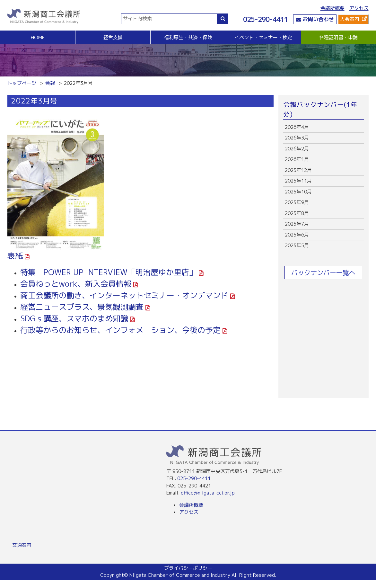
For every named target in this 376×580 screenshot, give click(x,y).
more (323, 127)
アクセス (359, 8)
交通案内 (21, 545)
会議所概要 (332, 8)
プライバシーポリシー (188, 568)
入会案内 (349, 19)
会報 (50, 83)
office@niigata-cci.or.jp (208, 492)
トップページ (21, 83)
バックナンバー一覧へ (323, 272)
